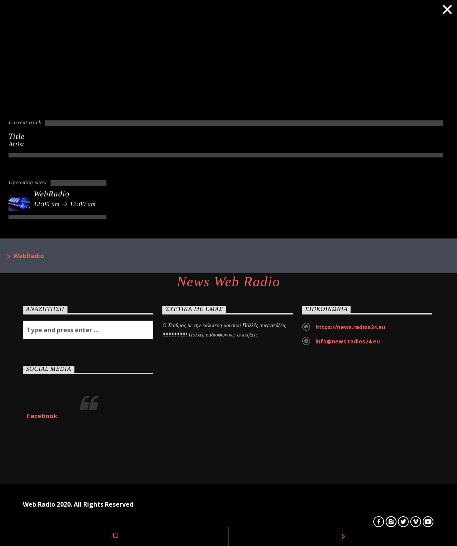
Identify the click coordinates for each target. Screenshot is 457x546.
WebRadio (24, 256)
